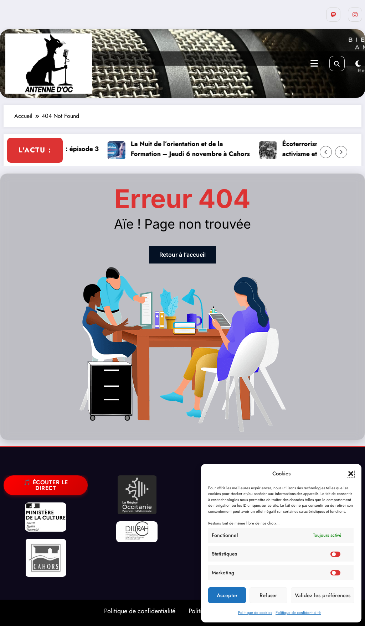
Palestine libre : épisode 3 (74, 148)
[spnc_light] (358, 64)
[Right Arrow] (341, 152)
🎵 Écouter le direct (46, 485)
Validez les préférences (322, 595)
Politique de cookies (255, 612)
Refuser (268, 595)
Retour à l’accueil (182, 254)
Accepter (227, 595)
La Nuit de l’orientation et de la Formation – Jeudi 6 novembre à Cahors (204, 149)
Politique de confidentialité (298, 612)
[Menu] (314, 63)
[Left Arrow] (325, 152)
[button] (350, 473)
